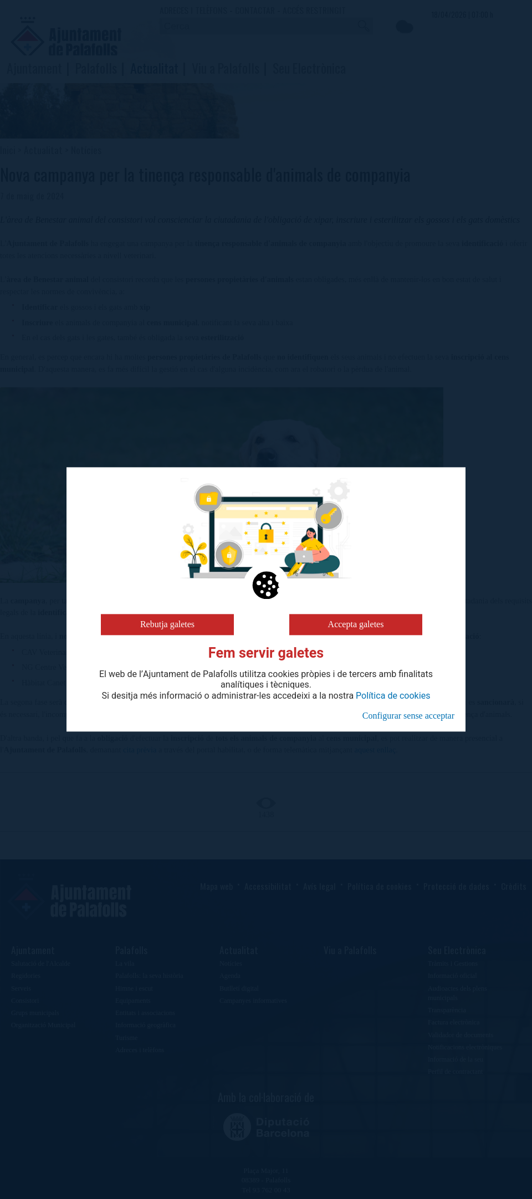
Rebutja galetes (167, 624)
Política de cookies (393, 696)
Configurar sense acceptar (408, 715)
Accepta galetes (356, 624)
